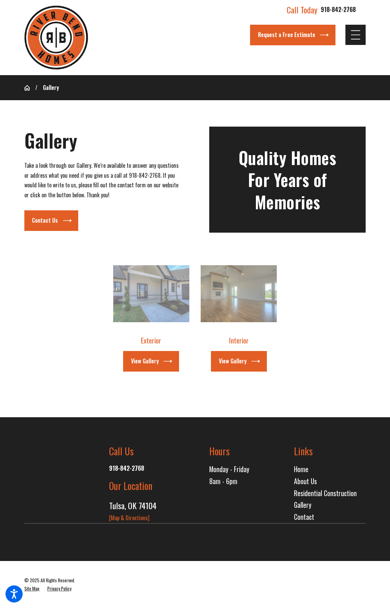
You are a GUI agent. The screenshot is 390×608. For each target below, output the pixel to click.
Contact (304, 517)
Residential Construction (325, 493)
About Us (305, 481)
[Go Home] (29, 88)
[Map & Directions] (129, 518)
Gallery (302, 505)
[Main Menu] (355, 35)
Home (301, 469)
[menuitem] (330, 470)
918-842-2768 (338, 10)
